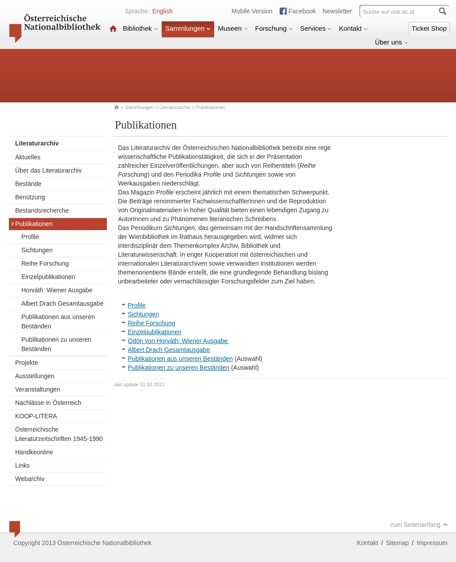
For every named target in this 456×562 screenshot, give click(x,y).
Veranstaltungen (37, 389)
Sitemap (397, 542)
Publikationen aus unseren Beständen (58, 321)
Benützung (30, 197)
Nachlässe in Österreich (48, 402)
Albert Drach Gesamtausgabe (62, 303)
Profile (30, 236)
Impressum (432, 542)
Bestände (28, 183)
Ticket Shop (429, 28)
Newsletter (337, 11)
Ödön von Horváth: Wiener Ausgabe (178, 340)
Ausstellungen (34, 376)
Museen (233, 28)
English (162, 11)
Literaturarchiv (175, 107)
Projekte (26, 362)
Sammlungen (188, 28)
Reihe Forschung (45, 263)
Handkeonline (34, 452)
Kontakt (353, 28)
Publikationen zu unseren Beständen (56, 344)
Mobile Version (252, 11)
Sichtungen (37, 250)
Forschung (274, 28)
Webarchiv (30, 478)
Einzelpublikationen (48, 276)
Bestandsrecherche (42, 210)
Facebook (302, 11)
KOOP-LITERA (36, 416)
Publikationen (32, 223)
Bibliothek (140, 28)
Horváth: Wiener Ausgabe (57, 290)
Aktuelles (28, 157)
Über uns (391, 42)
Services (316, 28)
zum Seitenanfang (419, 524)
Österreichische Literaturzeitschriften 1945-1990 (59, 434)
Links (22, 465)
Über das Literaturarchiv (48, 170)
